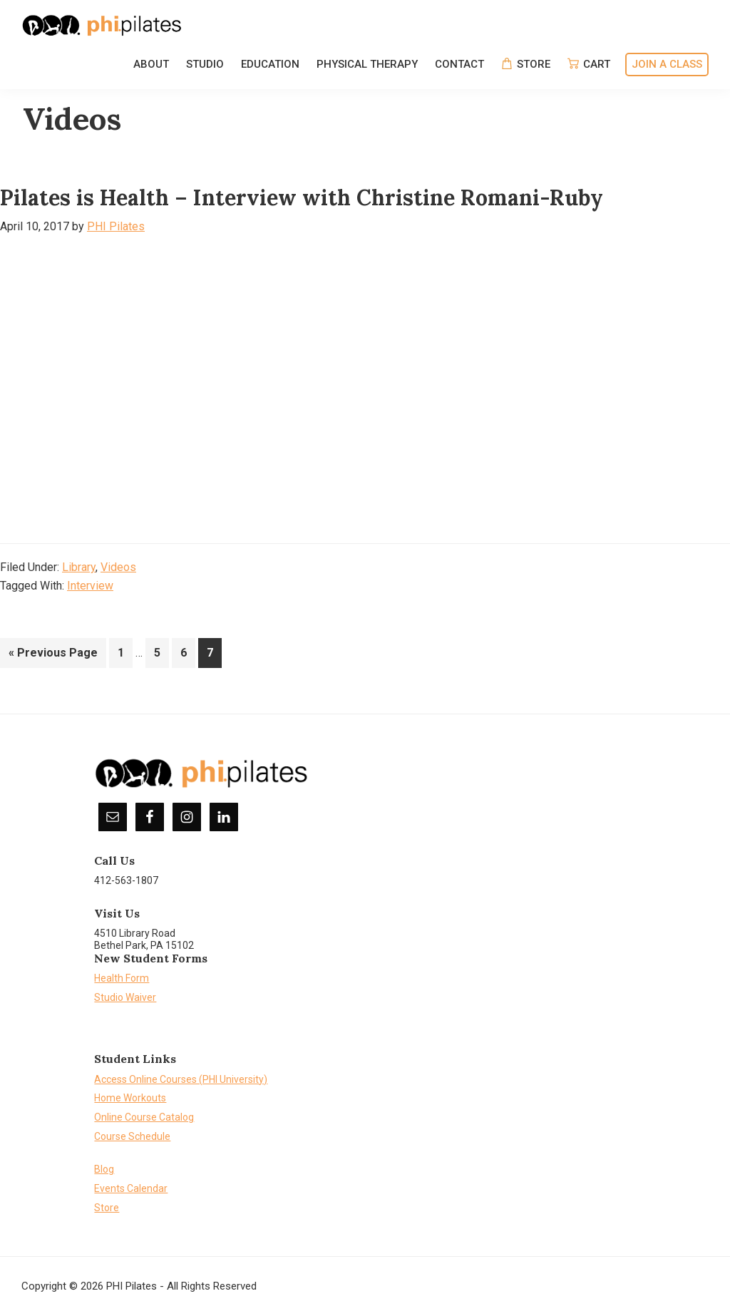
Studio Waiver (125, 997)
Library (79, 567)
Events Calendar (131, 1188)
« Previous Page (53, 655)
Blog (104, 1169)
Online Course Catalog (144, 1117)
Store (106, 1207)
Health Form (121, 978)
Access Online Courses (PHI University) (180, 1079)
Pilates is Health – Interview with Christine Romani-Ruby (301, 197)
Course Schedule (132, 1136)
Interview (90, 585)
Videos (118, 567)
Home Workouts (130, 1098)
